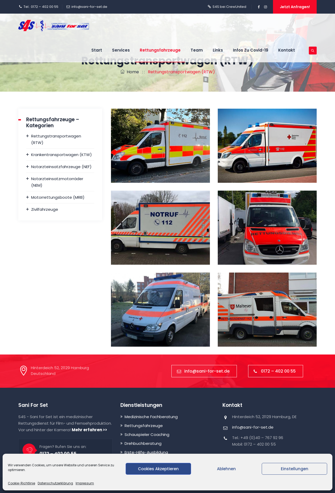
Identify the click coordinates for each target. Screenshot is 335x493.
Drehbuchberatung (143, 443)
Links (218, 50)
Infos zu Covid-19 (250, 50)
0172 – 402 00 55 (275, 371)
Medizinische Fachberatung (151, 416)
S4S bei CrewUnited (229, 6)
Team (197, 50)
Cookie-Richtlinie (21, 483)
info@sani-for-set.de (89, 6)
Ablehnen (226, 469)
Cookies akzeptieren (158, 469)
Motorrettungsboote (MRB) (58, 197)
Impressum (85, 483)
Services (121, 50)
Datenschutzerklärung (55, 483)
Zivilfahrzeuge (44, 209)
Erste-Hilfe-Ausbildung (146, 452)
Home (129, 72)
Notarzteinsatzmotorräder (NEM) (57, 182)
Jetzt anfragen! (295, 6)
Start (96, 50)
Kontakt (286, 50)
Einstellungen (294, 469)
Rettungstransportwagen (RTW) (56, 139)
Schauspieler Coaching (147, 434)
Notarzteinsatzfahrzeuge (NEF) (61, 166)
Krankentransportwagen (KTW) (61, 154)
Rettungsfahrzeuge (160, 50)
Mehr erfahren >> (89, 430)
